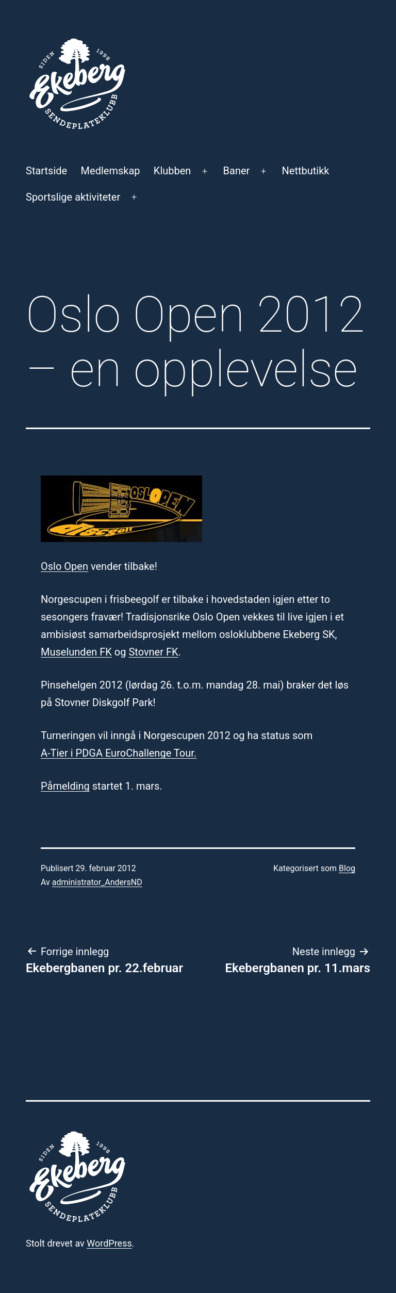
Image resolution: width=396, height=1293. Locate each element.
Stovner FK (153, 652)
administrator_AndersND (97, 882)
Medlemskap (110, 171)
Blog (347, 868)
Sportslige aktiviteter (73, 197)
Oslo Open (64, 566)
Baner (236, 171)
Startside (46, 171)
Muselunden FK (76, 652)
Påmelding (65, 786)
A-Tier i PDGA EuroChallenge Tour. (118, 753)
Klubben (172, 171)
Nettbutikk (305, 171)
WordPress (109, 1243)
